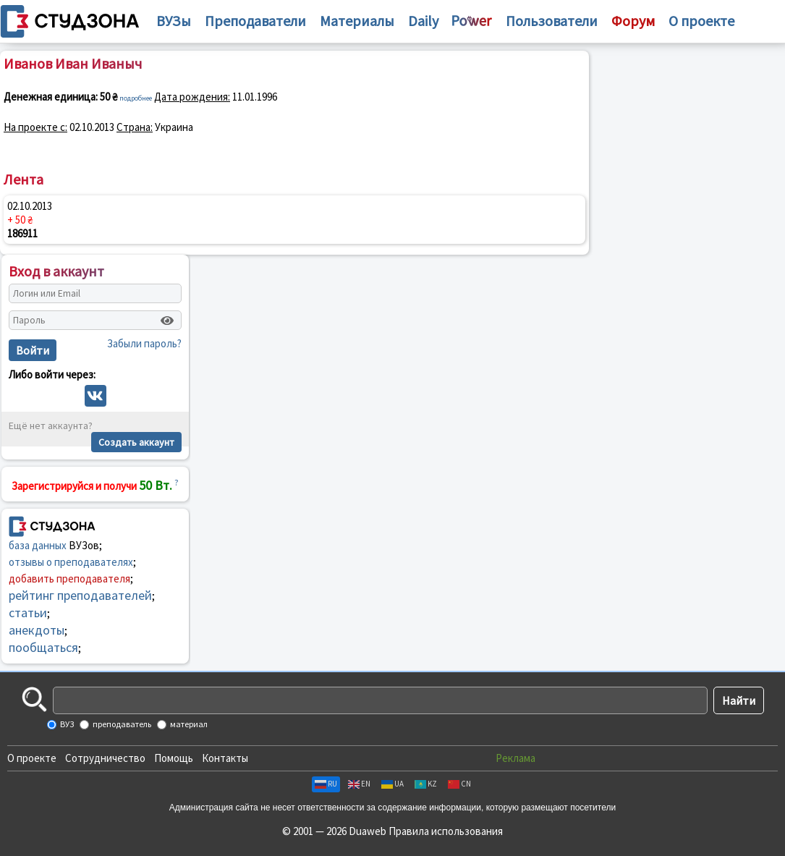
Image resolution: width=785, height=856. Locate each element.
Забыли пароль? (144, 343)
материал (188, 724)
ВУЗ (66, 724)
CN (459, 784)
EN (359, 784)
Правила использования (446, 831)
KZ (426, 784)
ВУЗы (173, 21)
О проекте (31, 758)
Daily (423, 21)
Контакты (225, 758)
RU (326, 784)
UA (392, 784)
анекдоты (36, 630)
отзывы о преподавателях (71, 562)
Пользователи (552, 21)
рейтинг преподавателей (80, 595)
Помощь (173, 758)
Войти (32, 350)
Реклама (515, 758)
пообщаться (43, 647)
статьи (28, 612)
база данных (38, 545)
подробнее (135, 98)
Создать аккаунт (136, 442)
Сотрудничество (105, 758)
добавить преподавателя (69, 578)
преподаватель (121, 724)
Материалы (357, 21)
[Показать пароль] (167, 320)
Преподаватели (255, 21)
